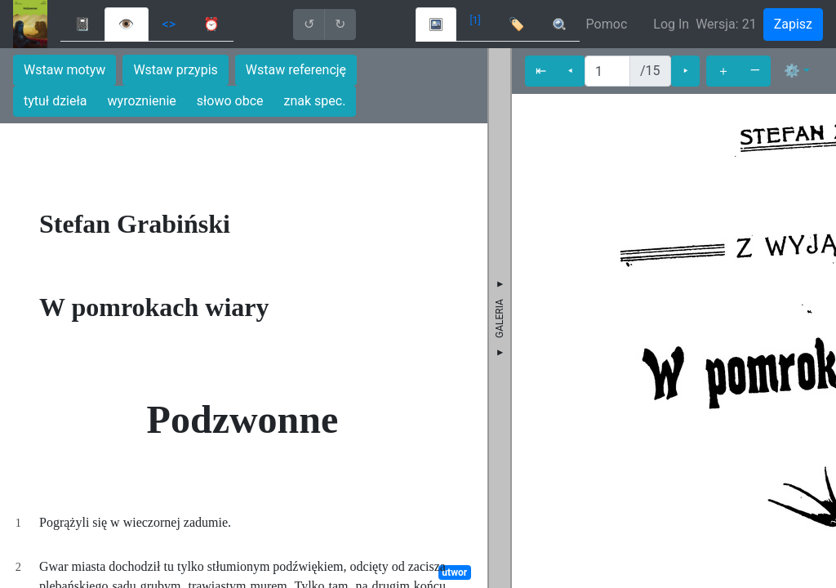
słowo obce (230, 101)
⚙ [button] (792, 70)
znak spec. (315, 101)
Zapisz (793, 24)
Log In (671, 24)
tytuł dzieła (55, 101)
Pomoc (607, 24)
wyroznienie (142, 101)
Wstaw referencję (296, 70)
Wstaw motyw (64, 70)
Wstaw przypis (175, 70)
